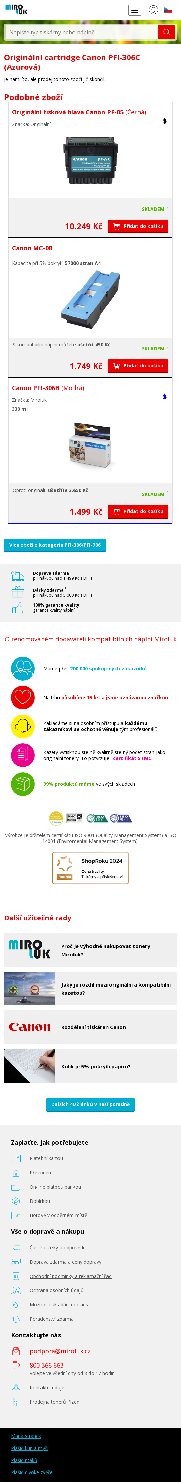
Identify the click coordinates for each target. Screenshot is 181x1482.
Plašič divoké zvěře (32, 1472)
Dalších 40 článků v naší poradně (90, 1104)
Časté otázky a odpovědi (57, 1247)
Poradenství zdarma (52, 1319)
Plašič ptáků (24, 1460)
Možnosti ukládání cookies (59, 1304)
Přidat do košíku (138, 226)
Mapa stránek (26, 1436)
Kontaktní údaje (47, 1387)
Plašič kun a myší (29, 1448)
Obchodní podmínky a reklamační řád (71, 1276)
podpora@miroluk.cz (60, 1351)
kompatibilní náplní (37, 344)
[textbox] (82, 32)
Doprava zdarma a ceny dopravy (65, 1262)
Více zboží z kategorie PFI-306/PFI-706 (55, 545)
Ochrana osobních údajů (57, 1290)
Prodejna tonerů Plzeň (55, 1401)
